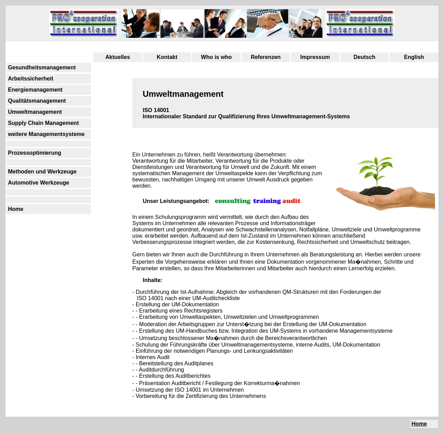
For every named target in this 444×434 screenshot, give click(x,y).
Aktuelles (117, 57)
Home (15, 209)
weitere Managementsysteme (46, 134)
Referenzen (266, 57)
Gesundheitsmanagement (42, 67)
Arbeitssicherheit (30, 79)
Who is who (216, 57)
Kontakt (167, 57)
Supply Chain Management (43, 123)
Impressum (315, 57)
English (414, 57)
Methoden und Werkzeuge (42, 172)
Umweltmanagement (35, 112)
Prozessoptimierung (34, 153)
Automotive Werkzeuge (38, 183)
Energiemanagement (35, 90)
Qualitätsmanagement (37, 101)
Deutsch (364, 57)
